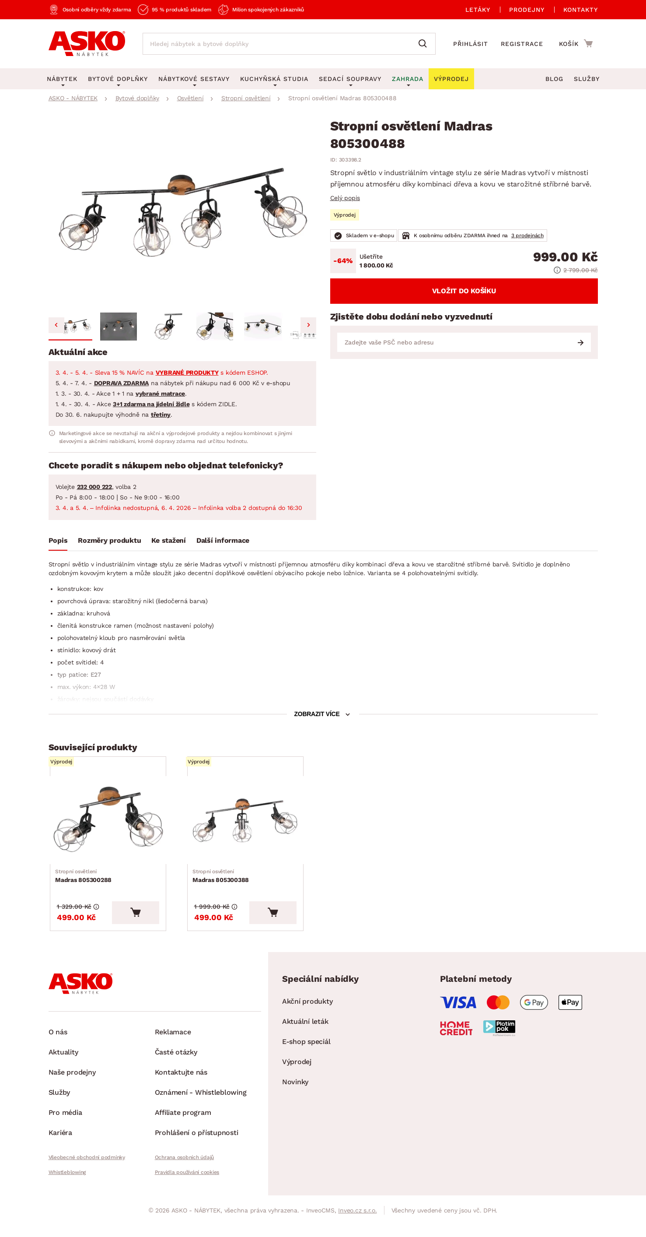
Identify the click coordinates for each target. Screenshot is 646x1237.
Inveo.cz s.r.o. (357, 1226)
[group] (182, 214)
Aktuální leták (305, 1037)
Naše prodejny (72, 1088)
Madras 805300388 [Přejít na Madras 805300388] (222, 887)
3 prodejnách (527, 235)
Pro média (65, 1128)
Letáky (477, 10)
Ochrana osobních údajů (184, 1173)
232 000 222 (94, 486)
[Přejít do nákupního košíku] (576, 43)
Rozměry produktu (109, 540)
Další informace (222, 540)
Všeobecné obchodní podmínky (87, 1173)
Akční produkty (307, 1017)
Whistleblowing (67, 1188)
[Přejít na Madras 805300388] (254, 825)
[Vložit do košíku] (154, 928)
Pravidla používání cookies (187, 1188)
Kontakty (580, 10)
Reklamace (173, 1048)
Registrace (522, 43)
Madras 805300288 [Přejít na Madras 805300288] (85, 887)
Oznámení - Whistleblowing (201, 1108)
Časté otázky (176, 1068)
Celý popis (345, 197)
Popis (58, 540)
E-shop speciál (306, 1057)
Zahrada (407, 78)
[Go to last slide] (56, 325)
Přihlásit (470, 43)
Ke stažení (168, 540)
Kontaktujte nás (181, 1088)
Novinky (295, 1097)
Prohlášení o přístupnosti (196, 1148)
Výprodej (296, 1077)
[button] (70, 327)
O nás (58, 1048)
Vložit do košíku (464, 291)
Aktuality (63, 1068)
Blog (554, 78)
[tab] (58, 542)
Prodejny (527, 10)
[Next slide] (308, 325)
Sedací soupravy (350, 78)
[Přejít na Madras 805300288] (117, 825)
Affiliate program (183, 1128)
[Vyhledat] (425, 44)
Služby (587, 78)
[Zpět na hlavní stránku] (87, 43)
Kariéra (60, 1148)
